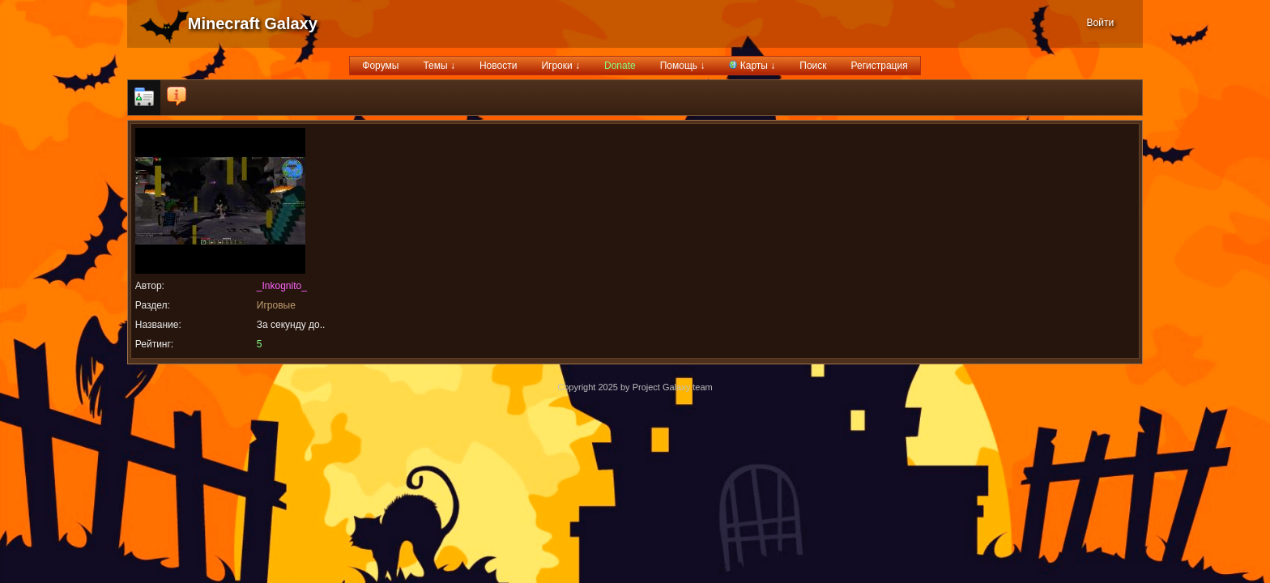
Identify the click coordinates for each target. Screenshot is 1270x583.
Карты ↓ (752, 65)
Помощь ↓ (682, 65)
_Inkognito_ (282, 286)
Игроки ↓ (560, 65)
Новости (498, 65)
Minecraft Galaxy (253, 23)
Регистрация (879, 65)
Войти (1100, 22)
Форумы (380, 65)
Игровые (276, 305)
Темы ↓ (439, 65)
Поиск (812, 65)
